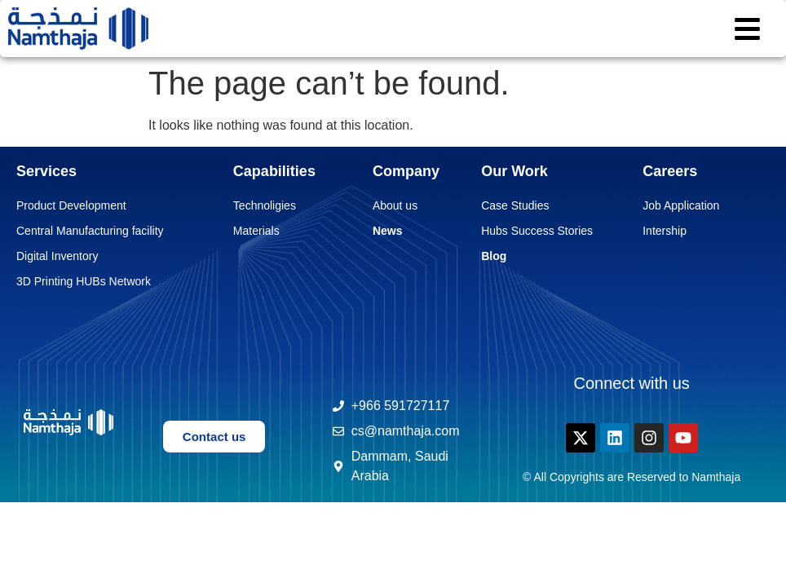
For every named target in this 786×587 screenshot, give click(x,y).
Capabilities (274, 171)
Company (406, 171)
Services (46, 171)
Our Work (514, 171)
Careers (669, 171)
